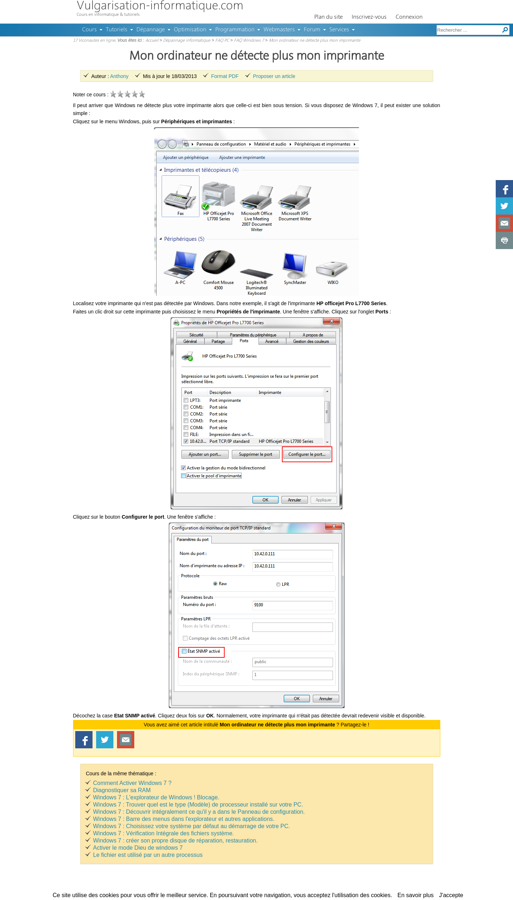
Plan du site (328, 17)
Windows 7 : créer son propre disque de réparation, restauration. (175, 840)
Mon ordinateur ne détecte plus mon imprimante (314, 40)
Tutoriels (116, 30)
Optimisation (190, 30)
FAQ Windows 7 (249, 40)
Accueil (151, 40)
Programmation (235, 30)
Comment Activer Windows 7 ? (132, 783)
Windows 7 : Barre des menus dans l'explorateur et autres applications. (184, 819)
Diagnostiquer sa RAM (122, 790)
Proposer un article (274, 76)
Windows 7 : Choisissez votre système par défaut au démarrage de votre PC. (191, 826)
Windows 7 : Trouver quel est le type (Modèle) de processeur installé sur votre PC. (198, 805)
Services (339, 30)
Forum (312, 30)
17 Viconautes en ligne (94, 40)
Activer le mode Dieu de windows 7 (138, 848)
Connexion (409, 17)
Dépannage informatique (186, 40)
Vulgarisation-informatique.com (160, 6)
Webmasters (279, 30)
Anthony (119, 76)
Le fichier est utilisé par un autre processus (148, 855)
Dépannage (150, 30)
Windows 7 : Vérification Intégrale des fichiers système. (163, 833)
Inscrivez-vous (369, 17)
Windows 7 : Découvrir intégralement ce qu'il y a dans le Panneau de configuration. (199, 812)
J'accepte (451, 895)
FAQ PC (222, 40)
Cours (89, 30)
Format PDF (224, 76)
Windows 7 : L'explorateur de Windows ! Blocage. (156, 797)
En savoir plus (415, 895)
